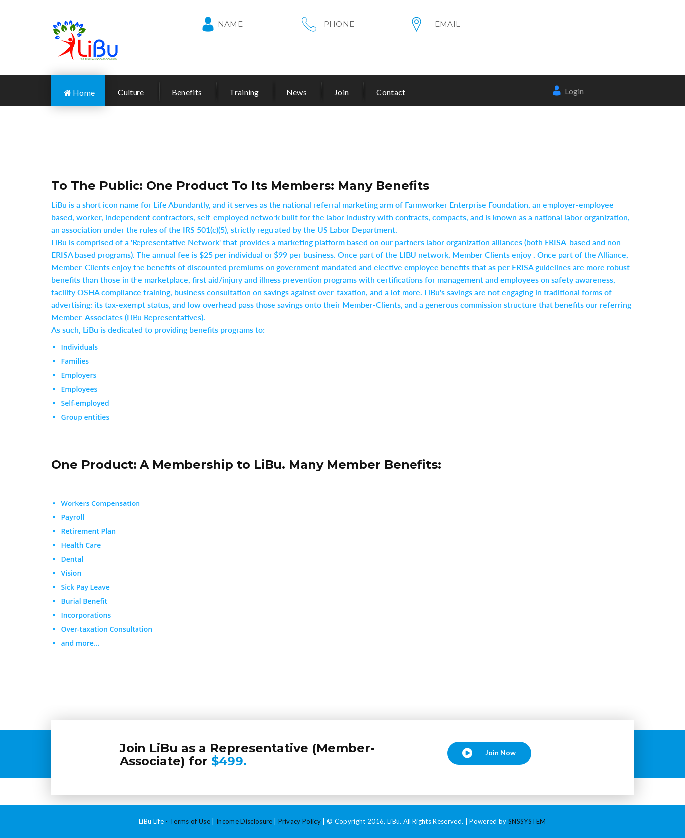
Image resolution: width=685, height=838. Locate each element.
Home (79, 92)
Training (244, 92)
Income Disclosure (244, 821)
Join (341, 92)
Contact (390, 92)
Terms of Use (190, 821)
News (296, 92)
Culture (131, 92)
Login (568, 91)
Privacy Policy (299, 821)
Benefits (187, 92)
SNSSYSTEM (527, 821)
